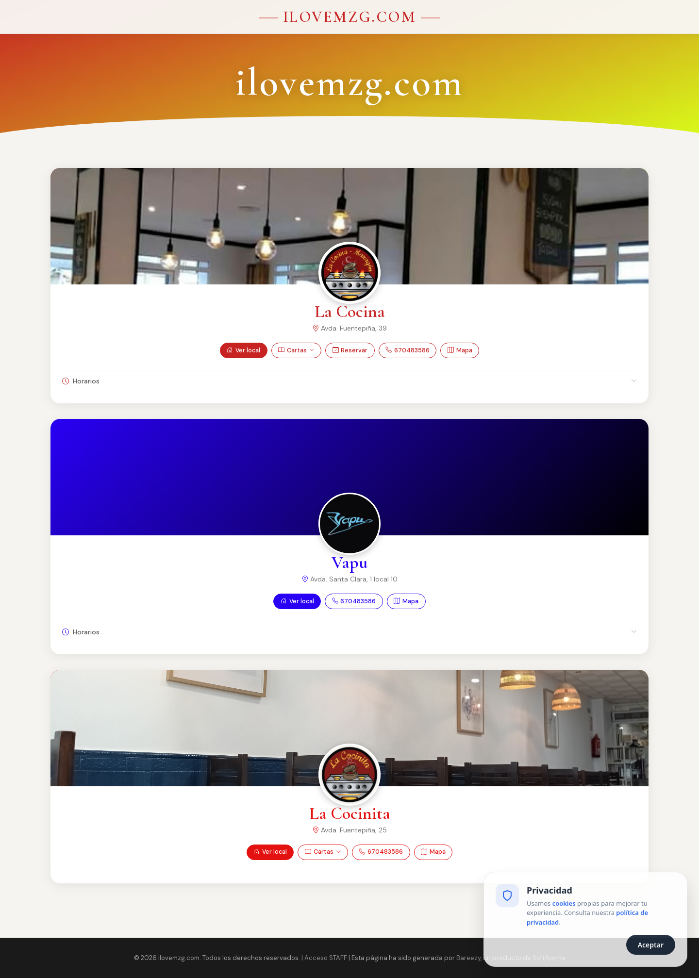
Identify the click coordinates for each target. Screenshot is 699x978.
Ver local (243, 350)
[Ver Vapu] (349, 524)
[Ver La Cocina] (349, 273)
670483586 (407, 350)
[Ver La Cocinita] (349, 775)
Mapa (460, 350)
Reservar (350, 350)
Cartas (296, 350)
